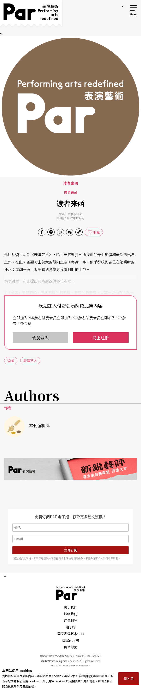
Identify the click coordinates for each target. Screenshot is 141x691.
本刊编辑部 (75, 214)
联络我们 (70, 613)
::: (123, 6)
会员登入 (40, 338)
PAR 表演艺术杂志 (70, 593)
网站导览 (70, 646)
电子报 (71, 626)
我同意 (129, 678)
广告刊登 (70, 620)
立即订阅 (70, 550)
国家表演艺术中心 (70, 633)
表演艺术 (30, 360)
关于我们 (70, 607)
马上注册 (100, 338)
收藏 (96, 232)
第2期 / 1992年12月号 (70, 218)
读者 (10, 360)
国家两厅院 (70, 640)
